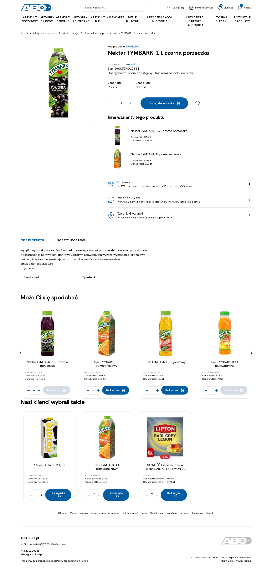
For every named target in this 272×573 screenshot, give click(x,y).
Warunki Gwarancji (181, 215)
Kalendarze (115, 17)
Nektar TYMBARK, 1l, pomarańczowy (156, 154)
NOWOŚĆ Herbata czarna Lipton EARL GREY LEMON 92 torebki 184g (165, 468)
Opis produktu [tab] (32, 240)
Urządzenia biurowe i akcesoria (194, 21)
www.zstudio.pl (244, 561)
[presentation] (20, 353)
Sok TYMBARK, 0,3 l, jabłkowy (166, 362)
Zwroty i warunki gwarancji (105, 513)
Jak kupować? (130, 513)
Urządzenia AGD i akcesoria (159, 19)
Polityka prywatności (177, 513)
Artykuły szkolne (63, 19)
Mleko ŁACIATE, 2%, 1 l (49, 465)
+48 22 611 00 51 (30, 551)
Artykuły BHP (98, 19)
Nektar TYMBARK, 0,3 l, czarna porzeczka (159, 131)
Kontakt (210, 513)
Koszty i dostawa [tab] (71, 240)
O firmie (62, 513)
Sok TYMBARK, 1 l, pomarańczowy (106, 364)
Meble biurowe (132, 19)
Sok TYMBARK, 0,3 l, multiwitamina (224, 364)
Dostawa (181, 184)
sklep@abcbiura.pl (31, 554)
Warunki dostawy (78, 513)
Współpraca (156, 513)
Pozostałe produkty (242, 19)
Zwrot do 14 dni (181, 200)
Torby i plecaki (221, 19)
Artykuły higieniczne (80, 19)
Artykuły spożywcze (30, 19)
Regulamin (197, 513)
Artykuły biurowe (47, 19)
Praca (144, 513)
